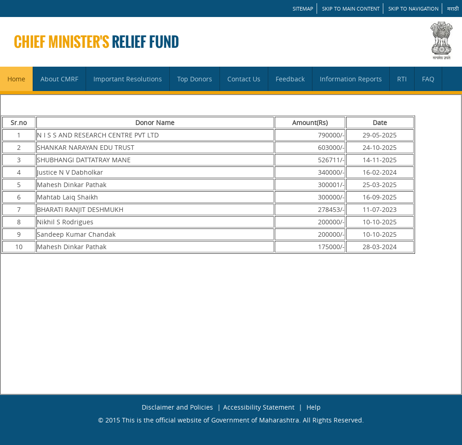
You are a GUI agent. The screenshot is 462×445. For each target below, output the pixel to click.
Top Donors (194, 78)
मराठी (453, 8)
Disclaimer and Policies (177, 407)
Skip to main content (351, 8)
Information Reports (351, 78)
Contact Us (243, 78)
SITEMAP (303, 8)
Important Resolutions (127, 78)
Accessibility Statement (259, 407)
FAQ (428, 78)
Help (313, 407)
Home (16, 78)
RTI (402, 78)
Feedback (290, 78)
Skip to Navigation (413, 8)
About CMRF (59, 78)
